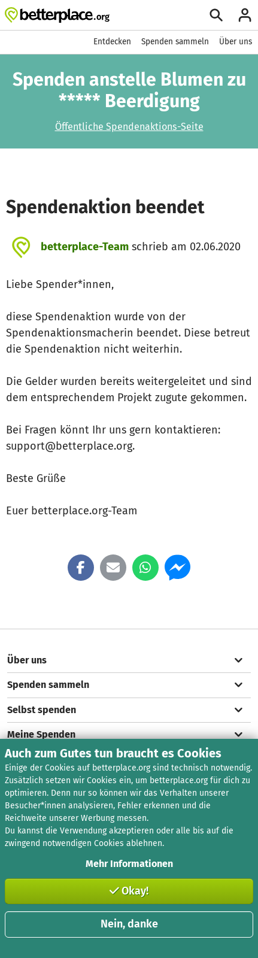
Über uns (235, 42)
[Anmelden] (245, 15)
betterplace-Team (85, 246)
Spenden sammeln (175, 42)
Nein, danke (129, 923)
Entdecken (112, 42)
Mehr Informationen (129, 863)
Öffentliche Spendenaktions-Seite (129, 126)
